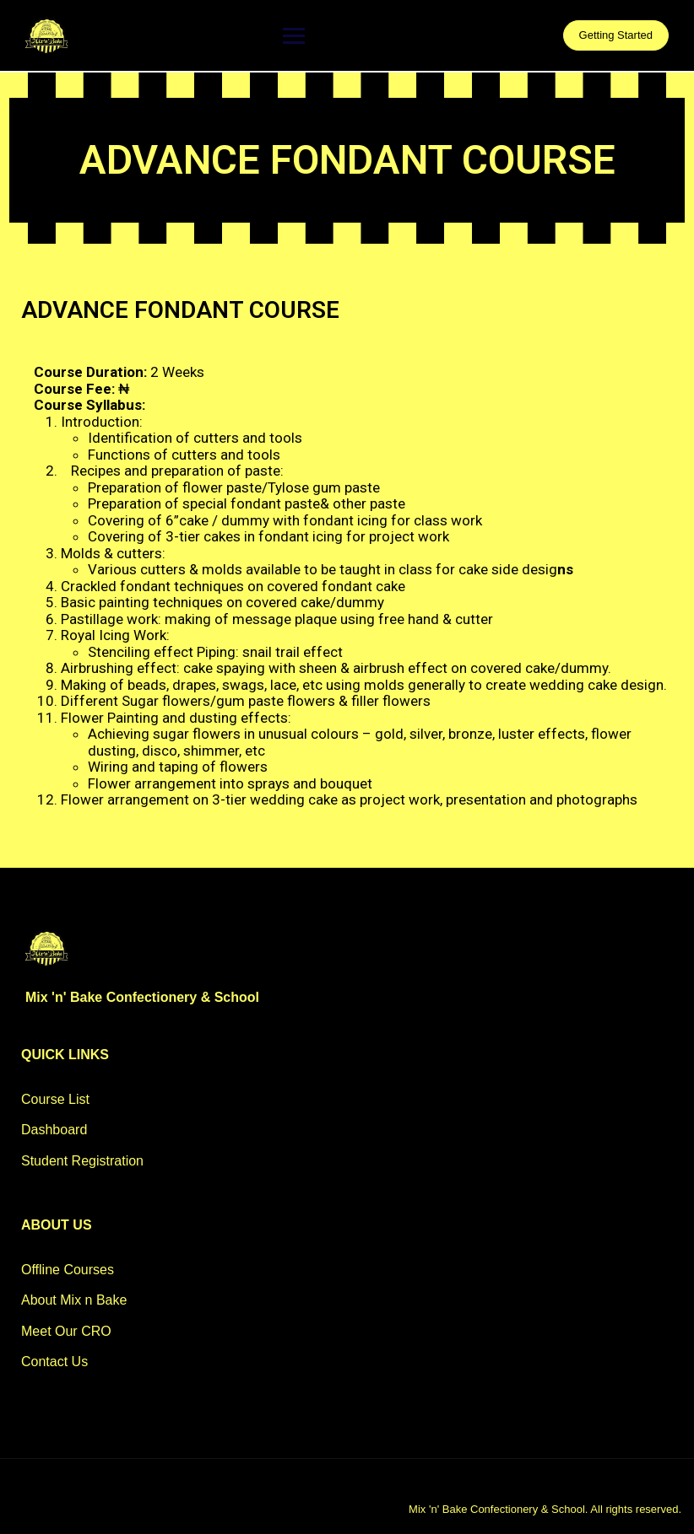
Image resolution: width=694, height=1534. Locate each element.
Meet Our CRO (66, 1331)
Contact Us (54, 1361)
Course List (55, 1099)
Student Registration (82, 1161)
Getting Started (616, 35)
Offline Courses (67, 1269)
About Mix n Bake (74, 1300)
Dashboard (54, 1129)
